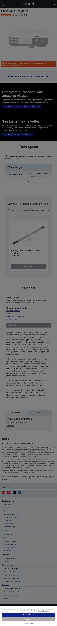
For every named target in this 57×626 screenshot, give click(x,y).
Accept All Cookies (28, 614)
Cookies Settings (28, 623)
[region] (28, 616)
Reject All (28, 619)
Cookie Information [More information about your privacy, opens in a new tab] (43, 610)
